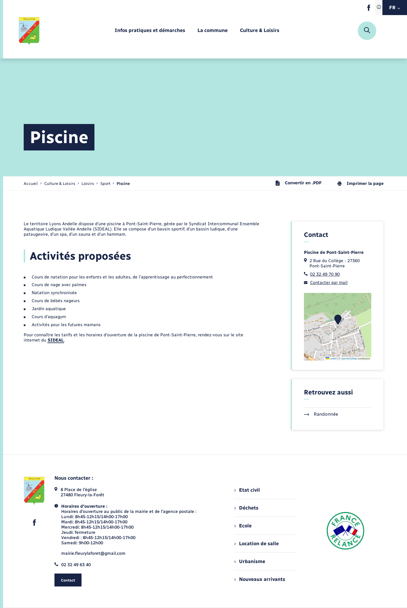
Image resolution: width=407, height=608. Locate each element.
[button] (338, 319)
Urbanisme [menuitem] (249, 561)
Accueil (31, 183)
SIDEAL (56, 340)
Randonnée (321, 414)
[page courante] (123, 183)
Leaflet (331, 358)
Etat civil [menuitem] (247, 490)
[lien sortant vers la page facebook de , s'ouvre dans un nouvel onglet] (368, 9)
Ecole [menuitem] (243, 526)
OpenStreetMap (349, 358)
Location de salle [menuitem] (256, 543)
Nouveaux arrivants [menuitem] (259, 579)
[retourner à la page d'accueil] (29, 30)
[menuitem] (150, 31)
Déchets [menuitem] (246, 508)
